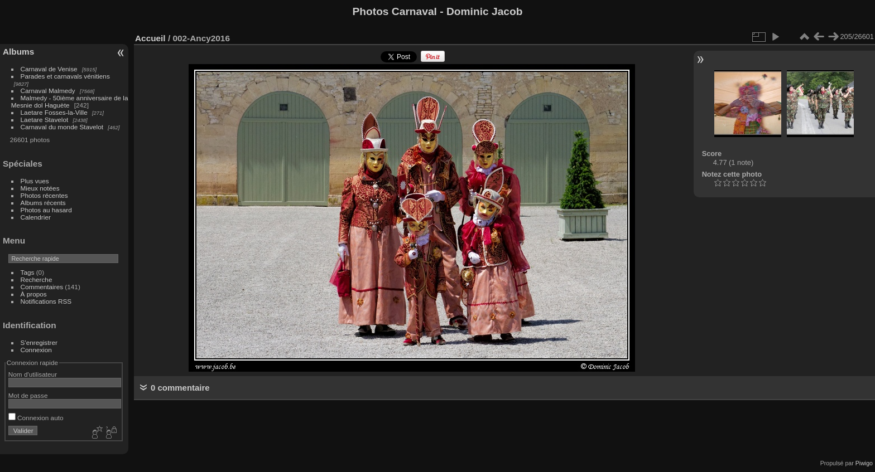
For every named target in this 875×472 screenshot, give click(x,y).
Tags (28, 272)
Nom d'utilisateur (32, 374)
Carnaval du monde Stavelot (62, 126)
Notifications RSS (46, 301)
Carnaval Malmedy (48, 90)
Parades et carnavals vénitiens (65, 76)
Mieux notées (40, 188)
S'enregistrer (39, 342)
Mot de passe (28, 395)
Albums (18, 51)
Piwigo (864, 463)
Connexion (36, 349)
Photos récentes (44, 195)
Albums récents (43, 202)
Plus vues (35, 180)
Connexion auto (36, 417)
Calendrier (36, 217)
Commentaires (42, 286)
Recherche (36, 279)
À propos (34, 294)
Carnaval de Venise (49, 68)
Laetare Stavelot (45, 119)
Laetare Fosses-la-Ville (54, 112)
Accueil (150, 38)
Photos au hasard (46, 209)
